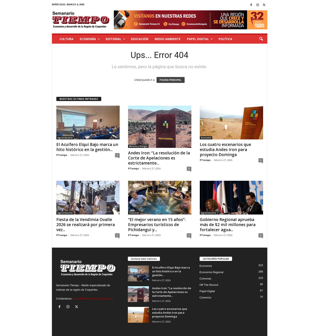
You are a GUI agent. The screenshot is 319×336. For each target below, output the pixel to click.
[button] (261, 39)
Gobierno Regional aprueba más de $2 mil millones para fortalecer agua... (227, 224)
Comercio (205, 297)
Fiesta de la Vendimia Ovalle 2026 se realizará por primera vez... (85, 224)
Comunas (134, 212)
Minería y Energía (138, 146)
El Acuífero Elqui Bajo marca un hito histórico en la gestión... (87, 147)
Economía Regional (211, 272)
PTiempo (61, 155)
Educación (139, 39)
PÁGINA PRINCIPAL (171, 80)
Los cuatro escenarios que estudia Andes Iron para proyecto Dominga (225, 149)
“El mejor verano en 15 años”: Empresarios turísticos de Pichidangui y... (156, 224)
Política (225, 39)
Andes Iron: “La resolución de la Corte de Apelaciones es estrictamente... (159, 158)
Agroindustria (65, 137)
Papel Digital (200, 39)
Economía (90, 39)
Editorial (115, 39)
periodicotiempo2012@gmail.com (93, 298)
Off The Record (209, 284)
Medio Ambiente (168, 39)
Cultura (66, 39)
